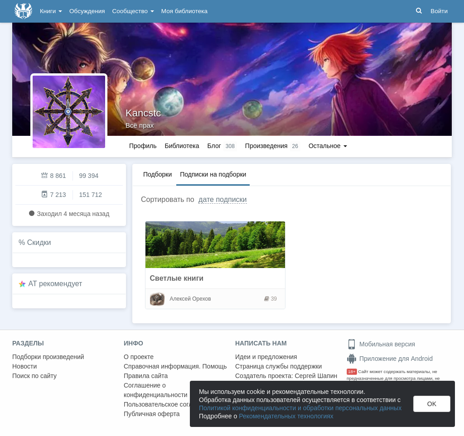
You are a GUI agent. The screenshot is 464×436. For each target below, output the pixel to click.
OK (431, 403)
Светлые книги (177, 278)
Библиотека (181, 145)
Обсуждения (87, 11)
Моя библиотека (184, 11)
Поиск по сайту (34, 375)
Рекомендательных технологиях (286, 416)
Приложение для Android (390, 359)
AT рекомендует (55, 283)
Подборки (157, 174)
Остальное (328, 145)
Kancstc (143, 113)
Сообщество (133, 11)
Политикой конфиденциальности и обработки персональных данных (300, 408)
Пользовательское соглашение (169, 404)
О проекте (139, 356)
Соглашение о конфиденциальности (156, 390)
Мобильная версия (381, 344)
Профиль (142, 145)
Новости (24, 366)
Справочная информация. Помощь (175, 366)
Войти (439, 11)
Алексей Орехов (190, 299)
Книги (51, 11)
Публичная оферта (152, 413)
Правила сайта (146, 375)
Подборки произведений (48, 356)
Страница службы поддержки (278, 366)
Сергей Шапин (316, 375)
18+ (352, 371)
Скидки (39, 242)
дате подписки (222, 199)
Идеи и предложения (266, 356)
